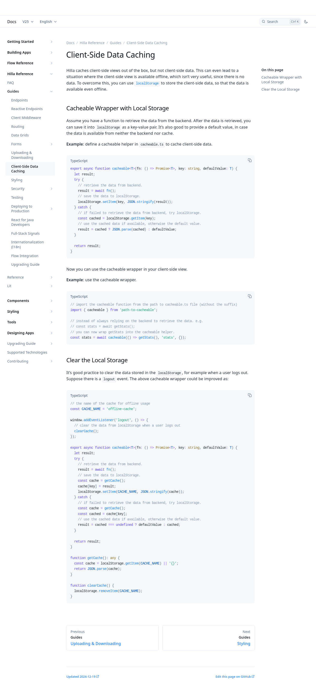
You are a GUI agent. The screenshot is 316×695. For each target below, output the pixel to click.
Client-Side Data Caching (24, 169)
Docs (12, 21)
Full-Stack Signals (25, 233)
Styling (17, 180)
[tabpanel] (161, 212)
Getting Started (20, 41)
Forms (16, 144)
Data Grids (20, 135)
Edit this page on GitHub (233, 677)
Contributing (18, 361)
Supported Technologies (27, 352)
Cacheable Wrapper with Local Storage (282, 79)
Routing (17, 126)
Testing (17, 197)
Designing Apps (20, 333)
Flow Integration (24, 255)
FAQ (10, 82)
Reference (15, 277)
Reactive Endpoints (27, 108)
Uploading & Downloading (22, 155)
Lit (9, 285)
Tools (11, 322)
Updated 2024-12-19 (81, 677)
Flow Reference (20, 63)
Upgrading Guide (25, 264)
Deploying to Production (22, 209)
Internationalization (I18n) (27, 244)
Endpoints (19, 100)
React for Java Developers (22, 222)
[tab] (79, 160)
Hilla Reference (20, 73)
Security (18, 188)
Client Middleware (26, 117)
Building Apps (19, 52)
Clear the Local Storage (281, 89)
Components (18, 300)
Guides (13, 91)
